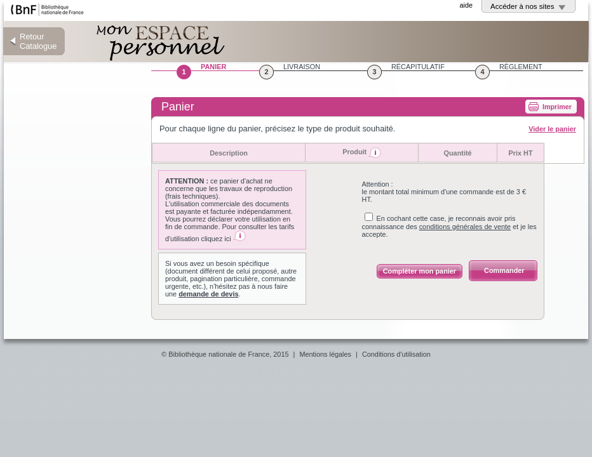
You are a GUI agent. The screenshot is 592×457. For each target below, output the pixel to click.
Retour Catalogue (38, 41)
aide (466, 5)
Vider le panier (552, 129)
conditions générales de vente (465, 226)
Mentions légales (325, 354)
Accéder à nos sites (522, 6)
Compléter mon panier (419, 271)
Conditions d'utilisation (396, 354)
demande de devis (208, 294)
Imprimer (557, 106)
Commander (504, 270)
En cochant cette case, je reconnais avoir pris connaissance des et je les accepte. (449, 226)
